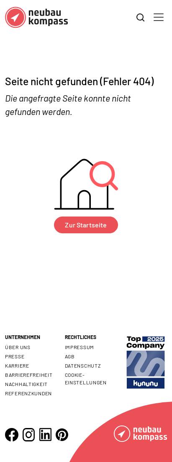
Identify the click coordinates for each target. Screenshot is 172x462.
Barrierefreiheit (29, 375)
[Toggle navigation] (158, 17)
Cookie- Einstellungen (86, 378)
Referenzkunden (28, 393)
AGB (70, 356)
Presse (14, 356)
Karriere (17, 365)
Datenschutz (83, 365)
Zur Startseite (86, 225)
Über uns (18, 347)
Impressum (79, 347)
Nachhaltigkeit (26, 384)
